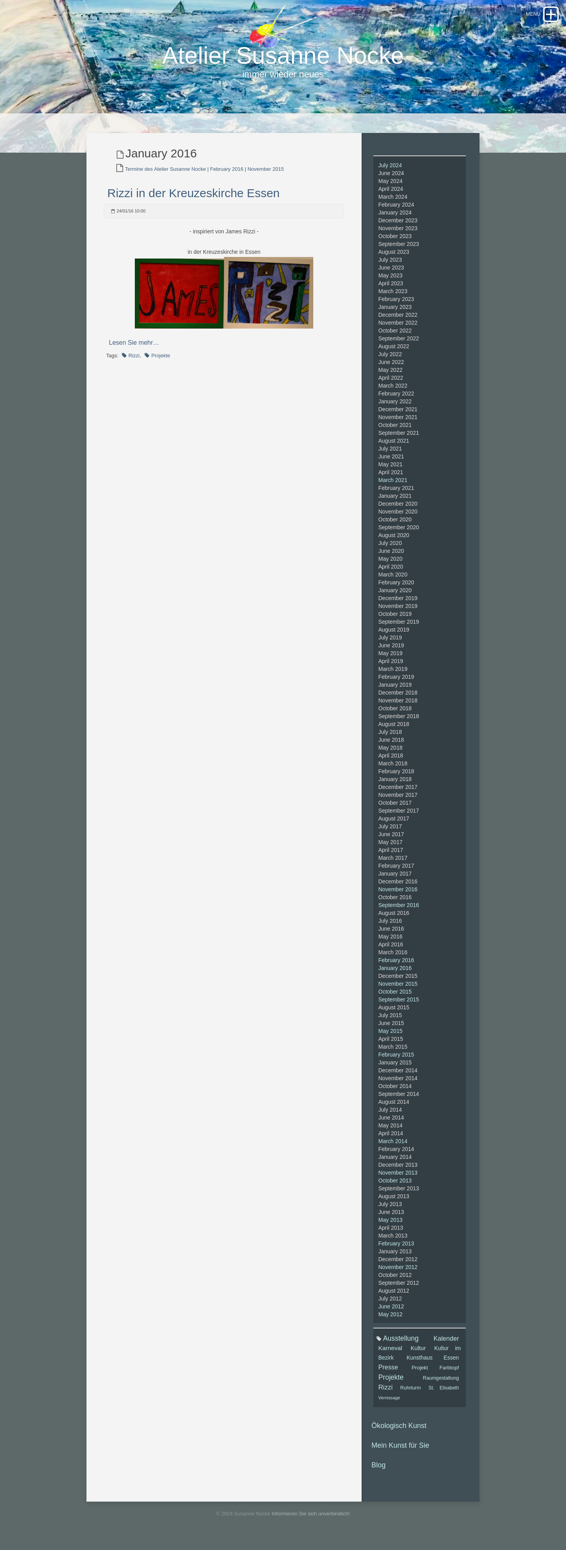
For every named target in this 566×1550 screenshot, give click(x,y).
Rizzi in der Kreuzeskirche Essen (193, 197)
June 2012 (391, 1311)
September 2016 (399, 910)
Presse (388, 1371)
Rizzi (134, 360)
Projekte (160, 360)
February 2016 (227, 174)
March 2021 (393, 485)
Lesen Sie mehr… (134, 347)
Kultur (418, 1353)
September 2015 (399, 1004)
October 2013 (395, 1185)
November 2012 (398, 1272)
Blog (378, 1470)
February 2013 (396, 1248)
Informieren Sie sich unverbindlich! (311, 1518)
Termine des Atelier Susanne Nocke (165, 174)
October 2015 (395, 996)
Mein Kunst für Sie (400, 1450)
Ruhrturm (410, 1392)
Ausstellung (401, 1343)
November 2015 (266, 174)
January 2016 (395, 973)
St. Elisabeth (443, 1392)
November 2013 (398, 1177)
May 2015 (390, 1036)
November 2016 (398, 894)
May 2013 (390, 1224)
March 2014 (393, 1146)
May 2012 (390, 1319)
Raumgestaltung (441, 1383)
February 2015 (396, 1059)
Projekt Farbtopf (435, 1372)
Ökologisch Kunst (398, 1430)
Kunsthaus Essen (432, 1362)
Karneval (390, 1352)
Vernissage (389, 1402)
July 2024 (390, 170)
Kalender (446, 1343)
